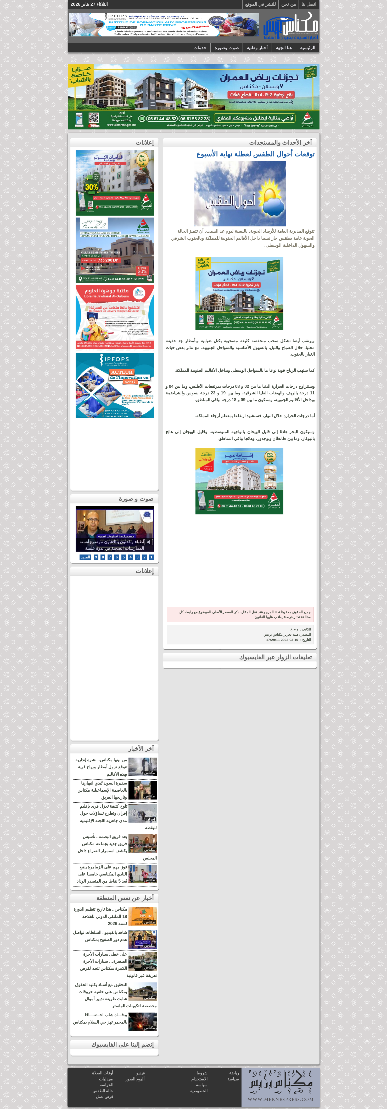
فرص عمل (104, 1096)
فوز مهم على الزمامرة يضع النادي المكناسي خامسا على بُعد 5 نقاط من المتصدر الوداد (102, 874)
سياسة (233, 1079)
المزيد (85, 557)
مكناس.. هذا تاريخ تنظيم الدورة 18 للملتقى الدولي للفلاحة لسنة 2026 (100, 916)
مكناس (149, 773)
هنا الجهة (284, 47)
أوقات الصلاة (102, 1073)
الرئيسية (307, 47)
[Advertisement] (239, 563)
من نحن (288, 4)
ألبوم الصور (135, 1079)
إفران (150, 819)
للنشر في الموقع (260, 4)
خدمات (199, 47)
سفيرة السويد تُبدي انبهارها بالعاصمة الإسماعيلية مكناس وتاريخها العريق (102, 790)
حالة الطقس (102, 1091)
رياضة (234, 1073)
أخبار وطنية (257, 47)
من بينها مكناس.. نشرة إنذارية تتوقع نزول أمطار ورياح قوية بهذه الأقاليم (101, 767)
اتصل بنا (309, 4)
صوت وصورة (227, 47)
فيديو (140, 1073)
